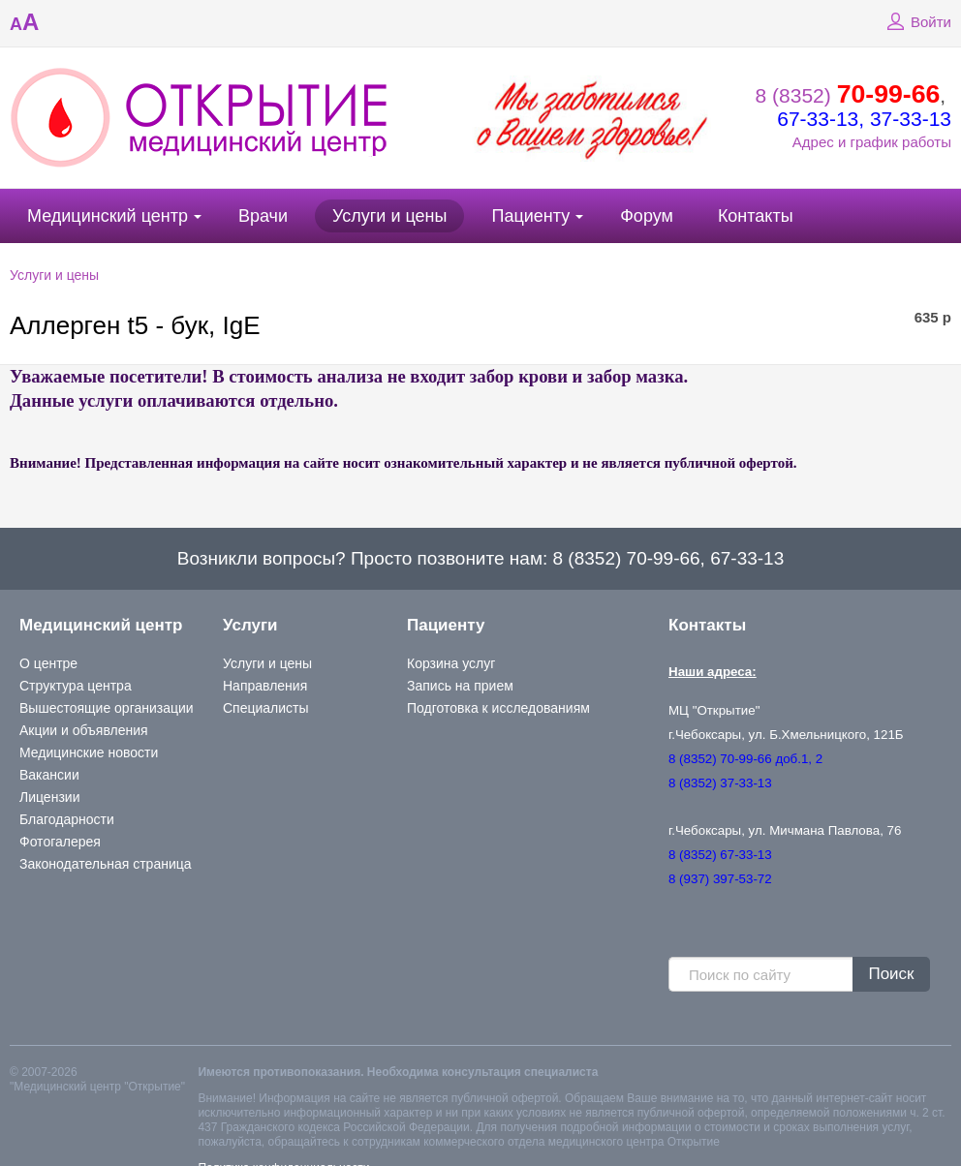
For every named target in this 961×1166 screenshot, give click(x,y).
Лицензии (49, 797)
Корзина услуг (451, 663)
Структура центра (75, 685)
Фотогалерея (60, 841)
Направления (265, 685)
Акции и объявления (83, 730)
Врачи (263, 216)
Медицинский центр (107, 216)
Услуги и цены (389, 216)
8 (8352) (848, 95)
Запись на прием (460, 685)
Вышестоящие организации (106, 708)
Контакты (755, 216)
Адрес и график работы (871, 142)
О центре (48, 663)
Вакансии (49, 774)
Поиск (891, 974)
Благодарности (66, 819)
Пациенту (530, 216)
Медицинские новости (88, 752)
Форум (646, 216)
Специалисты (266, 708)
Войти (916, 22)
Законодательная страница (105, 864)
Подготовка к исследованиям (498, 708)
